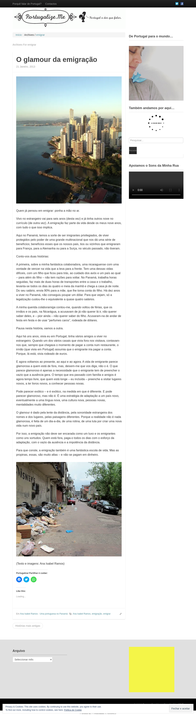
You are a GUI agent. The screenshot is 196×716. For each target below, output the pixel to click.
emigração (97, 614)
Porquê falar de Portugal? (27, 3)
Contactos (51, 3)
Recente (133, 150)
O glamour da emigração (56, 59)
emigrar (107, 614)
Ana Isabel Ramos (82, 614)
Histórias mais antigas (27, 625)
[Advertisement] (151, 669)
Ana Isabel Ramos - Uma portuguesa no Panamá (44, 614)
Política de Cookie (73, 710)
